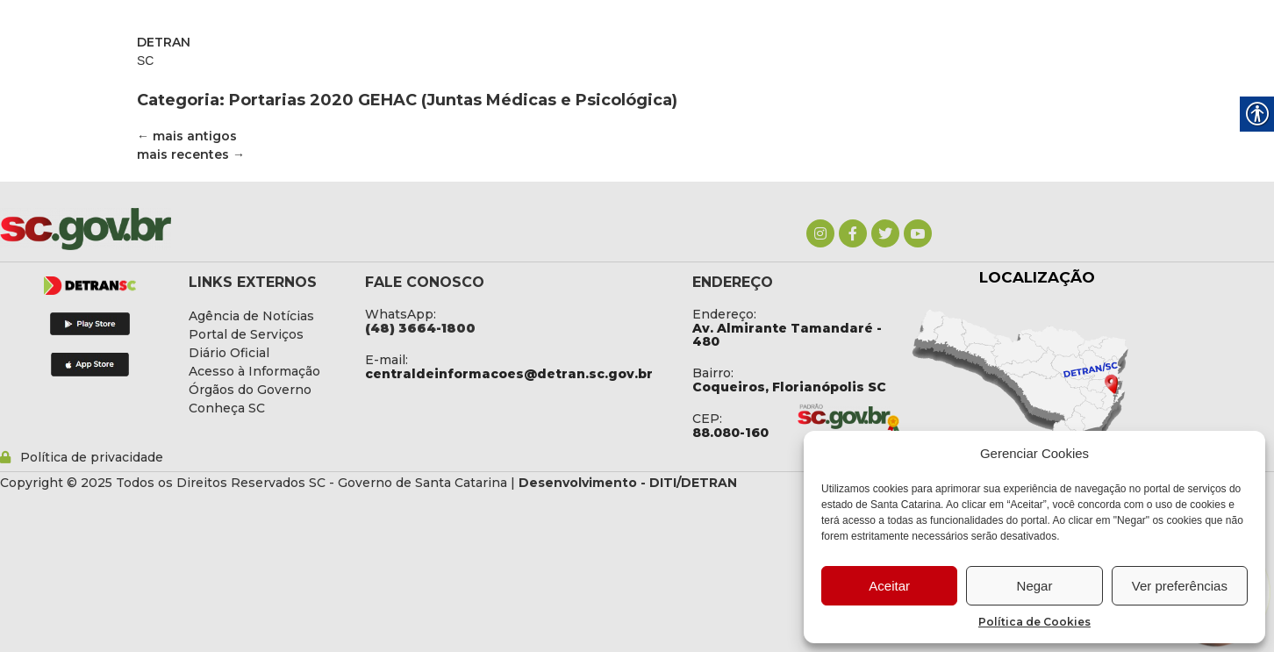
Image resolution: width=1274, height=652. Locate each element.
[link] (820, 233)
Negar (1035, 585)
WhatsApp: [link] (400, 314)
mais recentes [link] (191, 154)
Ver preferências (1179, 585)
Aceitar (889, 585)
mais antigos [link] (187, 136)
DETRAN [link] (163, 42)
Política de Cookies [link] (1034, 621)
